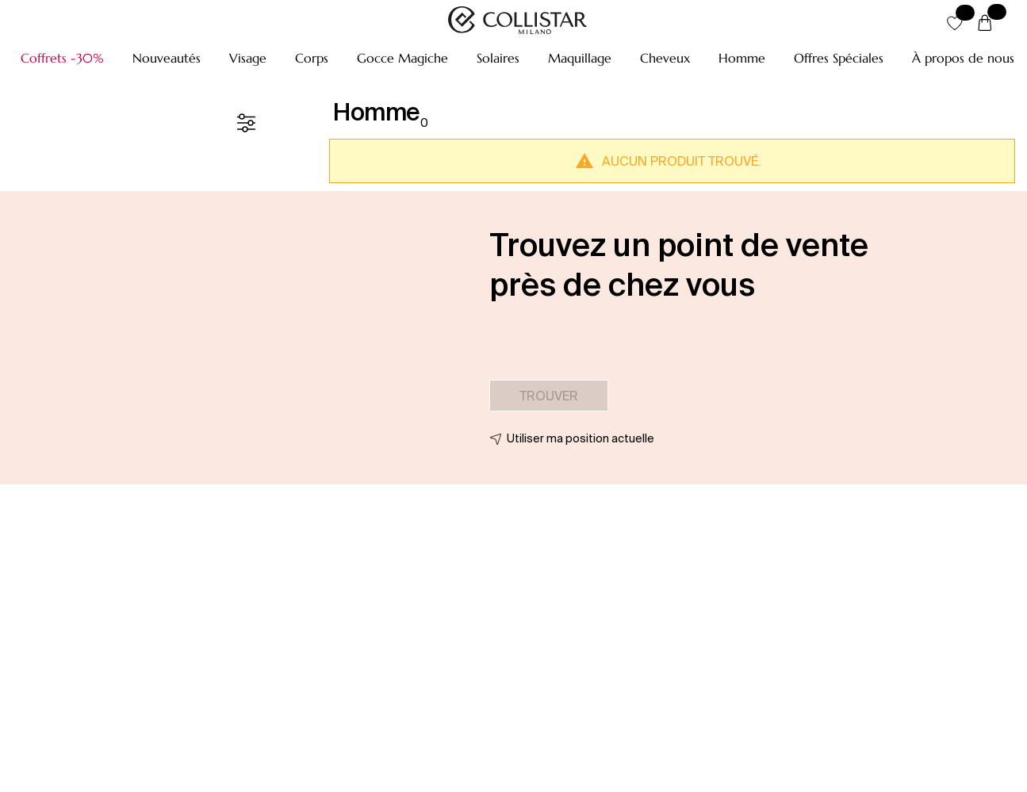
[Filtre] (246, 123)
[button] (62, 58)
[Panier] (985, 24)
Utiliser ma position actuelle (580, 438)
